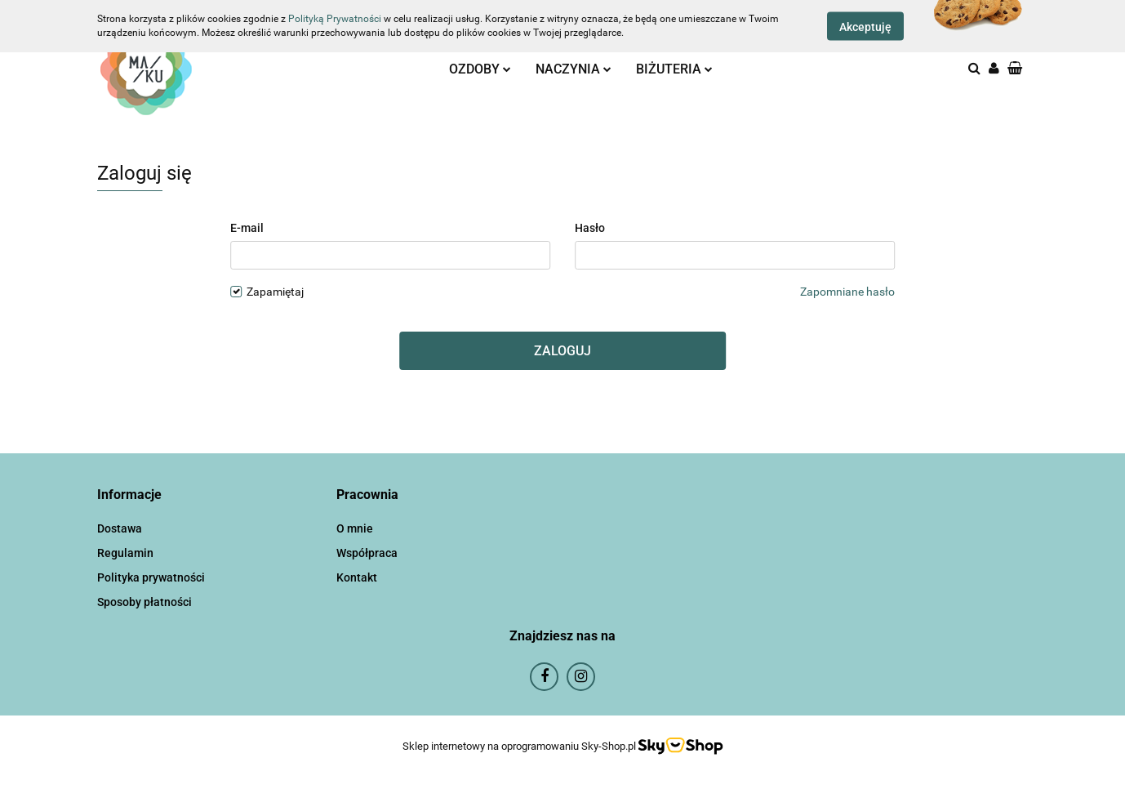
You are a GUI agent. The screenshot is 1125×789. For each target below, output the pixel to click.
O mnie (354, 528)
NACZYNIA (573, 69)
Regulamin (125, 552)
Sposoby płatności (144, 601)
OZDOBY (480, 69)
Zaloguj (562, 351)
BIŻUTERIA (674, 69)
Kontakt (356, 577)
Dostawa (119, 528)
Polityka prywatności (151, 577)
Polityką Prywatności (334, 19)
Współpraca (367, 552)
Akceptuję (865, 26)
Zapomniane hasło (847, 291)
